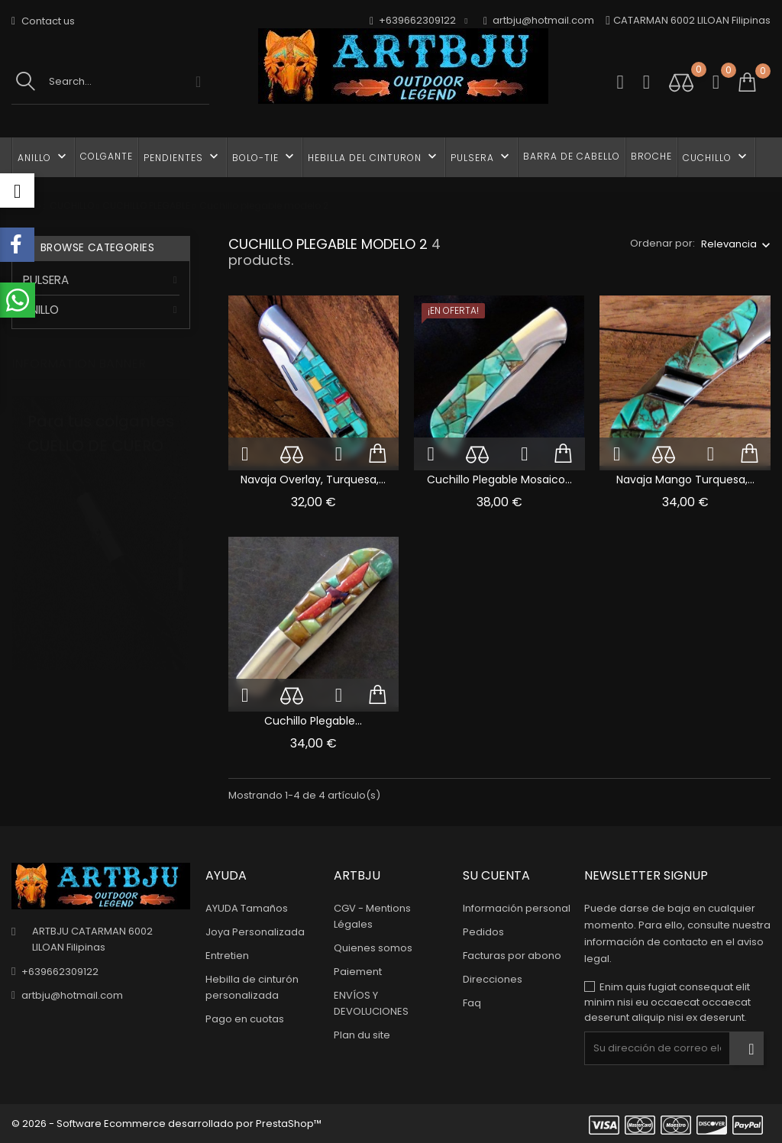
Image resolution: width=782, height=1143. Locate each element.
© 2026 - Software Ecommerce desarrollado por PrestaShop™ (166, 1123)
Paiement (358, 971)
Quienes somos (373, 948)
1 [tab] (181, 536)
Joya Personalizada (255, 932)
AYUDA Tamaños (246, 908)
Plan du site (362, 1035)
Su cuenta (496, 875)
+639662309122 (60, 971)
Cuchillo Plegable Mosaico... (499, 479)
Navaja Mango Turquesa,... (685, 479)
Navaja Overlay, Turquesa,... (313, 479)
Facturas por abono (512, 955)
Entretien (227, 955)
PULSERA (481, 156)
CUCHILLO (716, 156)
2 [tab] (181, 564)
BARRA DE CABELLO (571, 156)
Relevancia (729, 244)
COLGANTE (106, 156)
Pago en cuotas (244, 1019)
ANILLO (43, 156)
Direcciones (492, 979)
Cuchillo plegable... (313, 720)
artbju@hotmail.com (538, 21)
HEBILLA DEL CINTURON (374, 156)
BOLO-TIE (264, 156)
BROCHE (651, 156)
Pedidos (483, 932)
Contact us (43, 21)
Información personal (516, 908)
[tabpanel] (100, 553)
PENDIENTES (182, 156)
